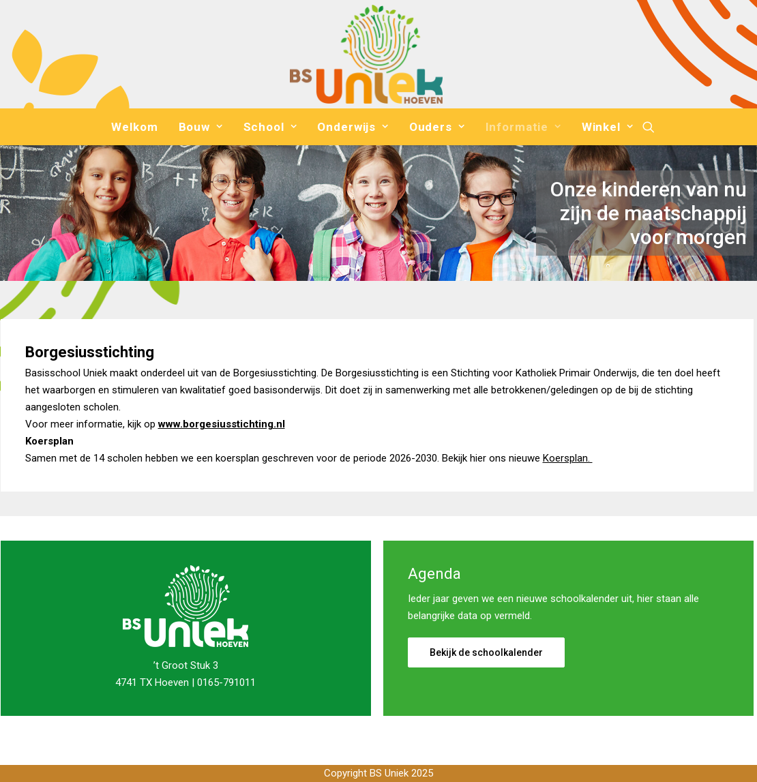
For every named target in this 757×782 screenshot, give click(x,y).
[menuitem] (134, 126)
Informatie (523, 127)
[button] (648, 126)
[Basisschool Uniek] (366, 54)
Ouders (437, 127)
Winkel (608, 127)
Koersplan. (568, 458)
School (270, 127)
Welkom (134, 127)
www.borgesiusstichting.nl (221, 424)
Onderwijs (352, 127)
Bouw (201, 127)
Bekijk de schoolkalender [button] (486, 652)
